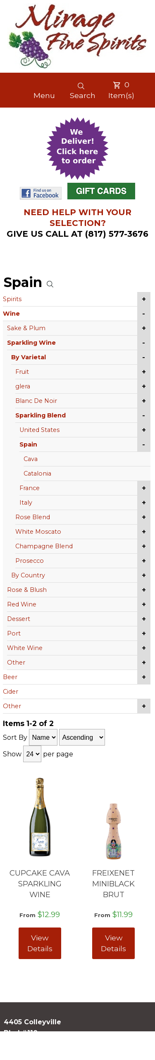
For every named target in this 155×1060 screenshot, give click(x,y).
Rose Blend (32, 517)
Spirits (12, 299)
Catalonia (37, 473)
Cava (31, 459)
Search (82, 91)
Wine (11, 313)
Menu (44, 95)
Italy (25, 502)
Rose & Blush (27, 590)
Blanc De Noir (36, 401)
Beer (10, 677)
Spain (28, 444)
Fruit (22, 371)
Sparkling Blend (40, 415)
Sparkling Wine (31, 342)
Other (16, 662)
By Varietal (28, 357)
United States (39, 430)
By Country (28, 575)
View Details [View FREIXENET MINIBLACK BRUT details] (113, 943)
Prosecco (29, 560)
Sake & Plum (26, 328)
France (29, 488)
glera (22, 386)
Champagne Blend (44, 546)
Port (14, 633)
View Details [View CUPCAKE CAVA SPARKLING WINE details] (39, 943)
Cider (10, 691)
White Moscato (38, 531)
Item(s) (121, 90)
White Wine (25, 648)
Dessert (18, 619)
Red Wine (21, 604)
